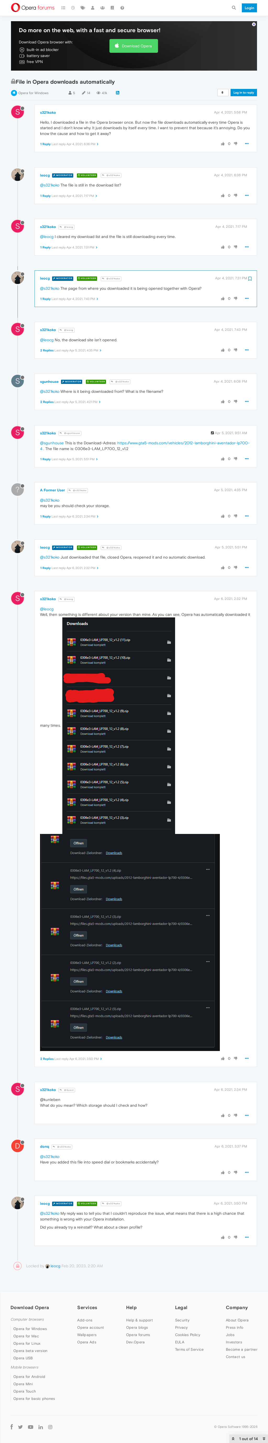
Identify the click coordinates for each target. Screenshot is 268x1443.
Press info (234, 1327)
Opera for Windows (33, 93)
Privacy (181, 1327)
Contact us (235, 1357)
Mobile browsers (24, 1367)
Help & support (139, 1320)
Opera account (90, 1327)
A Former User (52, 490)
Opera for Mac (26, 1336)
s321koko (48, 112)
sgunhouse (49, 381)
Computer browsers (27, 1319)
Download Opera (137, 46)
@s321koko (111, 175)
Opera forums (138, 1335)
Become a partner (242, 1349)
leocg (45, 175)
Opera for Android (29, 1376)
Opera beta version (30, 1351)
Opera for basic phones (34, 1398)
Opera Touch (24, 1391)
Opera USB (23, 1358)
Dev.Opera (135, 1342)
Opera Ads (86, 1342)
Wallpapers (87, 1335)
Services (87, 1307)
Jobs (230, 1335)
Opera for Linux (27, 1343)
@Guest (67, 1090)
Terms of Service (189, 1349)
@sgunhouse (70, 433)
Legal (181, 1307)
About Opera (237, 1320)
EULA (179, 1342)
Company (237, 1307)
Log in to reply (243, 92)
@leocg (66, 227)
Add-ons (84, 1320)
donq (44, 1146)
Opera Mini (23, 1384)
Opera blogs (137, 1327)
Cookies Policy (187, 1335)
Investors (234, 1342)
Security (182, 1320)
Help (131, 1307)
